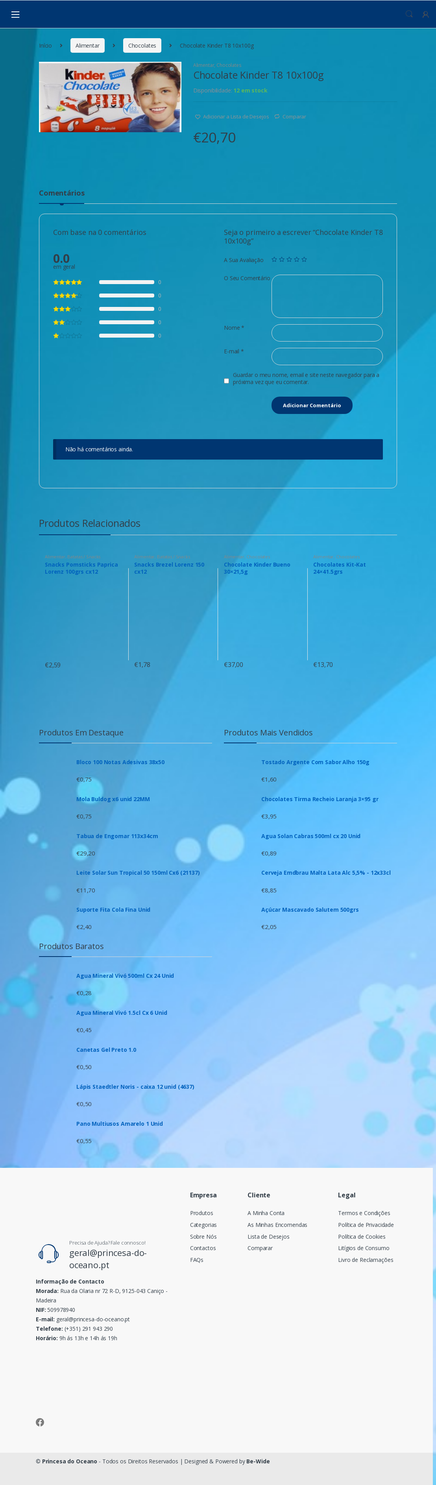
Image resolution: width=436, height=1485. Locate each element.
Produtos (201, 1213)
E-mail (234, 351)
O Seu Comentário (247, 278)
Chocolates (142, 45)
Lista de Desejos (269, 1236)
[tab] (61, 196)
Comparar (294, 116)
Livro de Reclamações (365, 1259)
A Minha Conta (266, 1213)
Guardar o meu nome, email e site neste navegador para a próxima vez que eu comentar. (306, 378)
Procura (409, 14)
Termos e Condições (364, 1213)
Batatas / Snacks (83, 557)
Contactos (203, 1248)
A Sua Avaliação (244, 260)
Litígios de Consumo (363, 1248)
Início (45, 45)
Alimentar (88, 45)
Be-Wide (258, 1461)
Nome (234, 327)
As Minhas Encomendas (277, 1224)
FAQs (196, 1259)
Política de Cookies (361, 1236)
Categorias (203, 1224)
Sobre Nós (203, 1236)
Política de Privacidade (366, 1224)
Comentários (61, 193)
